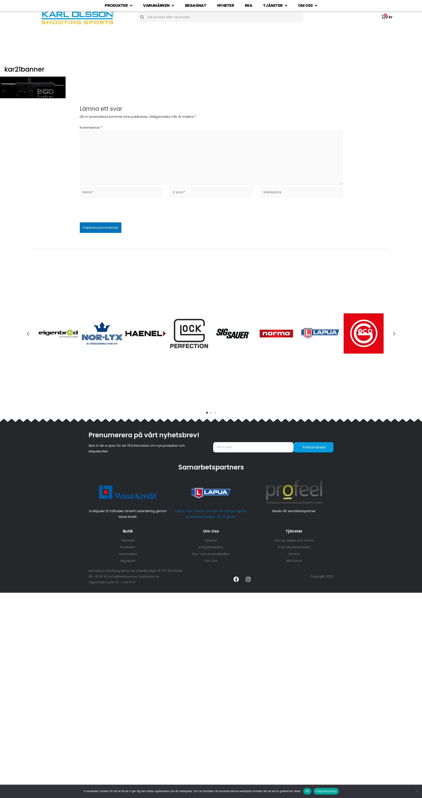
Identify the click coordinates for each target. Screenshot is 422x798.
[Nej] (416, 791)
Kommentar (91, 127)
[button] (207, 412)
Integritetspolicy (326, 791)
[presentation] (110, 213)
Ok (307, 791)
